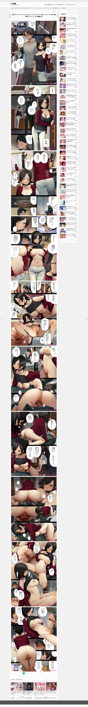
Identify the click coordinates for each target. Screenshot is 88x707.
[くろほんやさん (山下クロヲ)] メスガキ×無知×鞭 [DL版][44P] (71, 19)
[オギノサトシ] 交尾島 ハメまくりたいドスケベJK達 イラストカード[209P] (71, 236)
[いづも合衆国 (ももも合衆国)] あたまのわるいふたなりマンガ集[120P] (16, 692)
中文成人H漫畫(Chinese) (49, 4)
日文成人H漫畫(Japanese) (60, 4)
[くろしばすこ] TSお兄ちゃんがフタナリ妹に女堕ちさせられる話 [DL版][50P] (71, 80)
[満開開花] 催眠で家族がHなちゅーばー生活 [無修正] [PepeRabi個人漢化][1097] (71, 97)
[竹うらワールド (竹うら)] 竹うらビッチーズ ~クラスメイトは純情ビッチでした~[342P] (39, 692)
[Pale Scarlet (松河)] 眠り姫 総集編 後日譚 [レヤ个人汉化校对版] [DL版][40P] (71, 186)
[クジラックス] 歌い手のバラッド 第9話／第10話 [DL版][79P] (71, 219)
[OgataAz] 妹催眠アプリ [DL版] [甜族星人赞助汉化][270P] (71, 125)
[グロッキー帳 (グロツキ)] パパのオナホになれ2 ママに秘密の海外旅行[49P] (71, 47)
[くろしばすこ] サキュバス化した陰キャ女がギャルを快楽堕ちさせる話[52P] (71, 69)
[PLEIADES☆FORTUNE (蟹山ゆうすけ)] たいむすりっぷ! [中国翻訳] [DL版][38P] (71, 225)
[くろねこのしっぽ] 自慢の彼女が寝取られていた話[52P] (71, 24)
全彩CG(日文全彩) (19, 679)
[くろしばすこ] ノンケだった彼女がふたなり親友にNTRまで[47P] (71, 119)
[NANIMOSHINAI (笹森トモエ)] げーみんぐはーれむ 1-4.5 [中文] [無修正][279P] (71, 163)
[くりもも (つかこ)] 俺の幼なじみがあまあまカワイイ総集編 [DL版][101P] (71, 169)
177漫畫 (13, 3)
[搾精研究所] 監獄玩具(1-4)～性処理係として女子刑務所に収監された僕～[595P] (28, 692)
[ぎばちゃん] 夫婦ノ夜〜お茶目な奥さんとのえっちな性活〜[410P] (71, 130)
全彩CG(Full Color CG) (70, 4)
